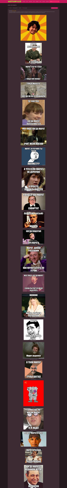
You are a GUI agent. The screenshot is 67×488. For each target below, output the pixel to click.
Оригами (47, 1)
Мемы (15, 10)
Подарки (37, 1)
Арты (27, 1)
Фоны (40, 1)
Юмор (13, 10)
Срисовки (30, 1)
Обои (34, 1)
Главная (24, 1)
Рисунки (44, 1)
